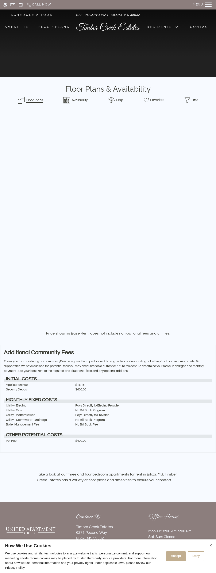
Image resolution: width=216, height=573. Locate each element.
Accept (176, 556)
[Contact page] (13, 4)
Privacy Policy (14, 567)
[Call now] (38, 4)
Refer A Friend (108, 515)
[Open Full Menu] (202, 4)
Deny (196, 556)
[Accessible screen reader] (5, 4)
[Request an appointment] (21, 4)
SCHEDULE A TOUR (32, 14)
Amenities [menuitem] (17, 26)
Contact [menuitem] (200, 26)
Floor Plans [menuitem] (54, 26)
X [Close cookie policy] (211, 545)
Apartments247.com (58, 538)
